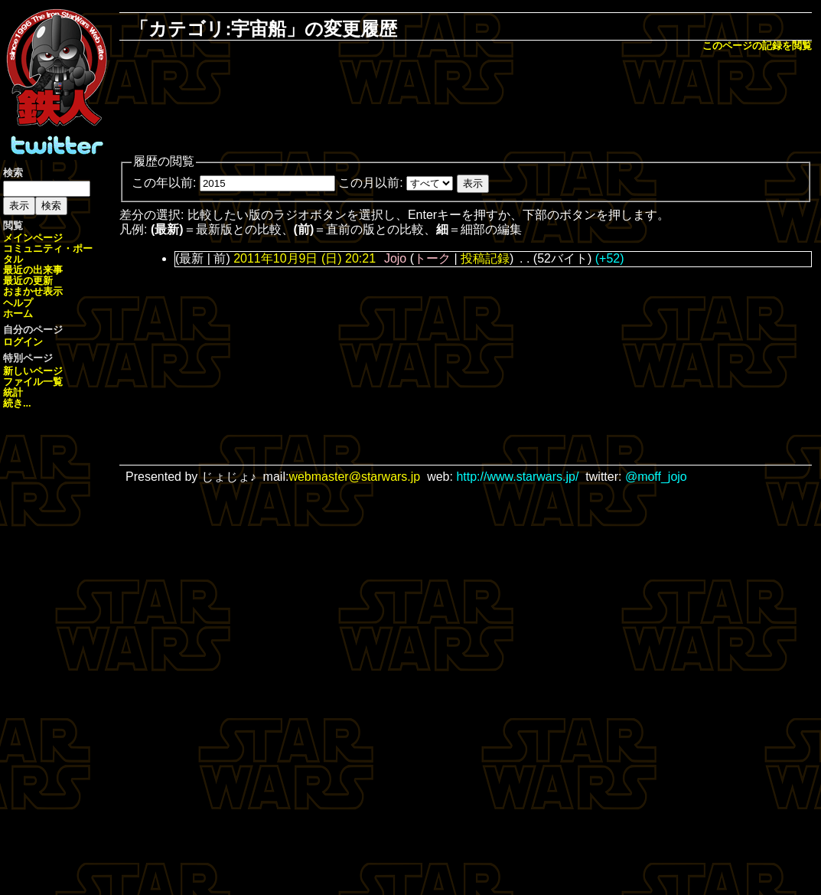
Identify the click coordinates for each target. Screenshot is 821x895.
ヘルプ (18, 303)
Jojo (395, 258)
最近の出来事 (33, 270)
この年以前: (164, 182)
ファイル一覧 (33, 381)
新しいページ (33, 371)
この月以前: (370, 182)
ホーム (18, 313)
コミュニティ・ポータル (48, 254)
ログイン (23, 342)
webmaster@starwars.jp (354, 476)
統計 (13, 392)
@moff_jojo (656, 476)
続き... (17, 403)
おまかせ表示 (33, 291)
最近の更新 (28, 280)
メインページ (33, 237)
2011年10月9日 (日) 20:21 (304, 258)
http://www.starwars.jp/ (517, 476)
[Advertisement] (465, 104)
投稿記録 (485, 258)
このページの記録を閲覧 (757, 45)
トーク (432, 258)
